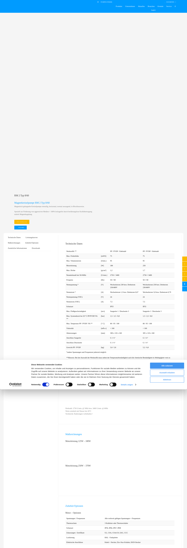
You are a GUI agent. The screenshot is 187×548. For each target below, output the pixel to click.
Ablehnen (167, 538)
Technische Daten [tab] (14, 76)
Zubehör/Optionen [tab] (31, 81)
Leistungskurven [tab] (32, 76)
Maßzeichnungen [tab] (14, 81)
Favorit (21, 66)
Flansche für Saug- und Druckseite (84, 454)
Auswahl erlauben (167, 531)
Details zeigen (127, 543)
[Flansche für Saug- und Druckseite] (92, 431)
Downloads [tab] (36, 87)
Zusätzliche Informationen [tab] (17, 87)
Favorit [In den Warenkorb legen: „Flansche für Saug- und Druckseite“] (80, 464)
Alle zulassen (167, 524)
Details (105, 464)
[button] (175, 6)
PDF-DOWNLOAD (22, 60)
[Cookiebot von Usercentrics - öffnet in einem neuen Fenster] (15, 543)
